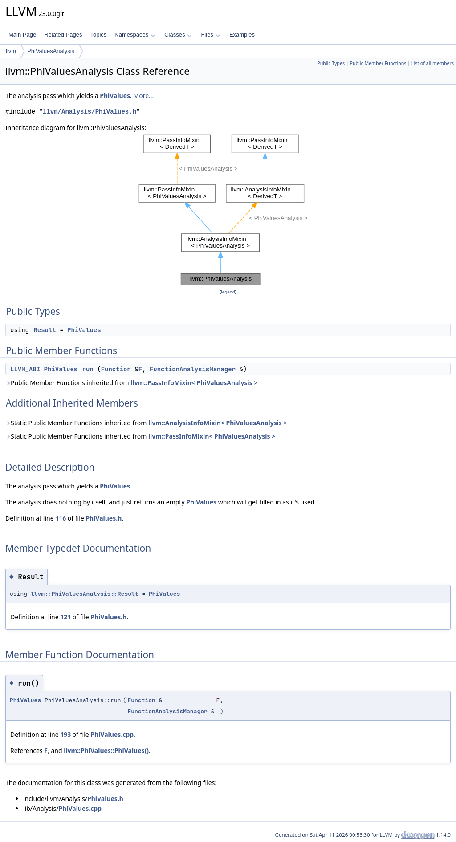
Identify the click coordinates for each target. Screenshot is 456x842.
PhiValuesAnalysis (50, 51)
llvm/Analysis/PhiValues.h (89, 111)
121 (65, 617)
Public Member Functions (378, 63)
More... (144, 95)
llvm (11, 51)
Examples (242, 34)
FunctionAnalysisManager (193, 369)
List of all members (432, 63)
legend (228, 292)
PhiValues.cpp (112, 734)
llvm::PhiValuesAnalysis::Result (84, 594)
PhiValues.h (104, 518)
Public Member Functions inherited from (131, 382)
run (88, 369)
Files (210, 34)
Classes (178, 34)
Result (44, 330)
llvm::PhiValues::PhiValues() (106, 750)
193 (65, 734)
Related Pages (63, 34)
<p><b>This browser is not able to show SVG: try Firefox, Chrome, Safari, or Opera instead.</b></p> (228, 210)
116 (60, 518)
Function (116, 369)
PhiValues (115, 95)
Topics (98, 34)
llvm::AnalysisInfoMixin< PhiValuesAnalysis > (217, 423)
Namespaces (134, 34)
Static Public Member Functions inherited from (146, 423)
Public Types (331, 63)
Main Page (22, 34)
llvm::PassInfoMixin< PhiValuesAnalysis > (193, 382)
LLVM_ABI (25, 369)
